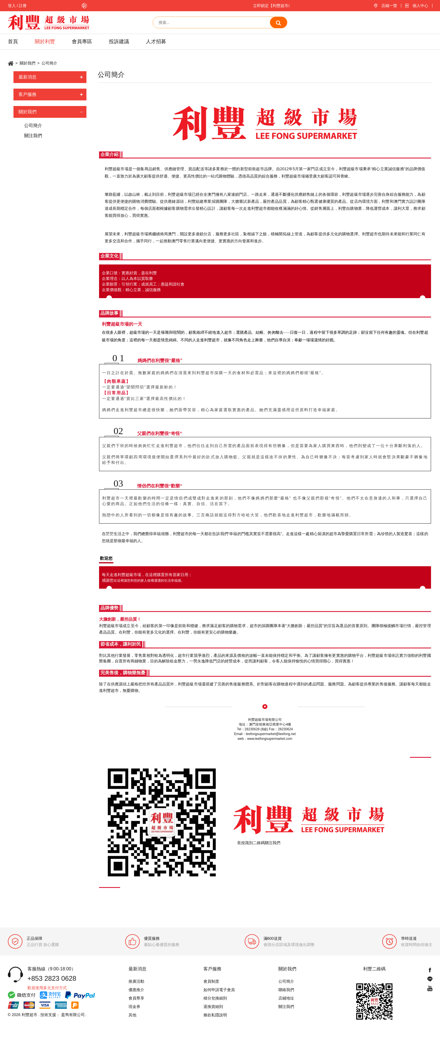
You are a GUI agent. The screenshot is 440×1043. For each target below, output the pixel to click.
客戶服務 (27, 94)
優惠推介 (136, 990)
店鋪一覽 (389, 6)
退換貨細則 (213, 1007)
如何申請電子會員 (219, 990)
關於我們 (27, 63)
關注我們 (33, 135)
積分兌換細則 (215, 998)
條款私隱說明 (215, 1015)
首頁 (13, 41)
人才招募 (156, 41)
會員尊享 (136, 998)
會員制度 (211, 981)
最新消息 (27, 77)
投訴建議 (119, 41)
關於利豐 (45, 41)
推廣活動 (136, 981)
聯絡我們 (286, 990)
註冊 (23, 5)
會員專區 (82, 41)
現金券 (134, 1007)
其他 (132, 1015)
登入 (12, 5)
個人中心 (420, 6)
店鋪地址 (286, 998)
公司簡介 (33, 125)
